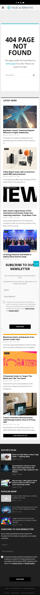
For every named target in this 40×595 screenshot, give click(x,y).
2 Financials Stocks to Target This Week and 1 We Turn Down (17, 377)
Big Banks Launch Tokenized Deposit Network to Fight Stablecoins (19, 131)
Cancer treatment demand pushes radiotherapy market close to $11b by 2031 (19, 419)
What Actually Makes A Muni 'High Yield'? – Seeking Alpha (25, 456)
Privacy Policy (15, 593)
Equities (7, 353)
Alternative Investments (11, 187)
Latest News (10, 100)
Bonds (6, 149)
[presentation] (17, 571)
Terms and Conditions (27, 593)
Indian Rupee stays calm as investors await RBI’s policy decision (19, 173)
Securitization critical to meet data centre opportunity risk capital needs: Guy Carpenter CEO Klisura (25, 469)
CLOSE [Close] (36, 264)
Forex (6, 231)
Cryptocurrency (9, 107)
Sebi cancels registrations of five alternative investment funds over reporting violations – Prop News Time (19, 213)
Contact (6, 593)
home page (11, 64)
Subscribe (20, 579)
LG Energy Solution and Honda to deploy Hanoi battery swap (17, 255)
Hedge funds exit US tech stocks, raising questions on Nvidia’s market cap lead (24, 520)
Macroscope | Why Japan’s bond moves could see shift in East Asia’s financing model (24, 482)
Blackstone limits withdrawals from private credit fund (18, 338)
